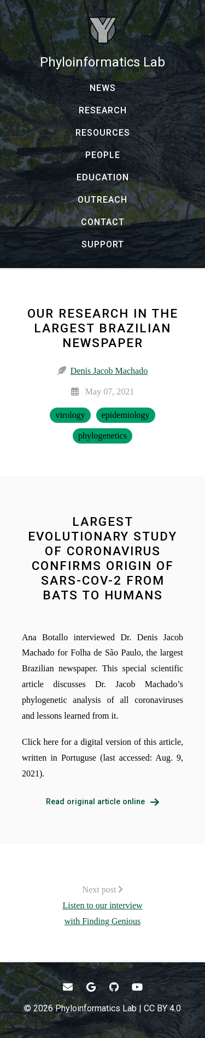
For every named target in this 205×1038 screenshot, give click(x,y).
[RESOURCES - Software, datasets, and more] (102, 133)
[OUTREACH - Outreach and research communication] (102, 200)
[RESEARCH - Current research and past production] (102, 111)
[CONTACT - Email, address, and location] (102, 222)
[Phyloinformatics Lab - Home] (102, 43)
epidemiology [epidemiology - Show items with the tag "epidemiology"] (126, 415)
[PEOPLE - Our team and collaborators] (102, 155)
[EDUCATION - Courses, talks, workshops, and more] (102, 178)
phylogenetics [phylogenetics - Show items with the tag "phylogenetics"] (102, 435)
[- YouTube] (137, 987)
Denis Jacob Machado (109, 370)
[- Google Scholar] (91, 987)
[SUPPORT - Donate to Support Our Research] (102, 245)
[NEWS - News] (102, 88)
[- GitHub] (115, 987)
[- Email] (68, 987)
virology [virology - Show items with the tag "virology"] (70, 415)
